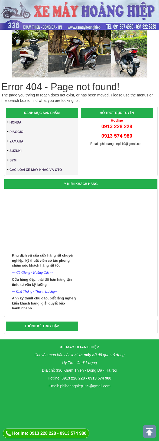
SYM (13, 160)
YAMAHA (16, 141)
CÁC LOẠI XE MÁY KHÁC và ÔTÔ (35, 170)
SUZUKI (15, 151)
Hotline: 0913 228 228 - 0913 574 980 (49, 433)
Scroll (149, 431)
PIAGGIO (16, 132)
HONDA (15, 122)
